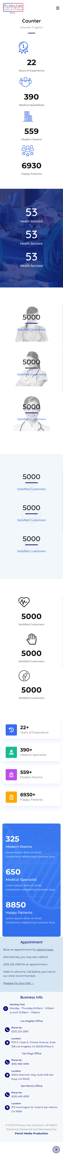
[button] (58, 8)
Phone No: (16, 1060)
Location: (16, 1071)
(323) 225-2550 (12, 964)
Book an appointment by (28, 949)
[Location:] (7, 1075)
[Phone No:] (7, 1062)
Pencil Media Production (31, 1133)
